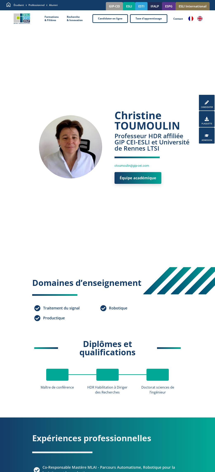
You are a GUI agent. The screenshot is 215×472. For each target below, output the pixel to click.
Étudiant (19, 5)
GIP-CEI (114, 6)
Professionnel (36, 5)
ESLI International (193, 6)
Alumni (53, 5)
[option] (201, 18)
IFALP (155, 6)
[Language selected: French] (197, 18)
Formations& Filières (52, 18)
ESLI (129, 6)
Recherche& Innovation (75, 18)
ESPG (168, 6)
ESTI (141, 6)
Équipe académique (138, 177)
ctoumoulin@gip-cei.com (132, 166)
